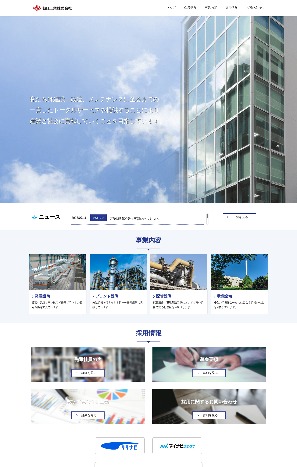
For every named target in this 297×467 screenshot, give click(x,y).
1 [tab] (143, 200)
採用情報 (231, 7)
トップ (171, 7)
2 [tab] (148, 200)
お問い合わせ (255, 7)
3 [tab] (154, 200)
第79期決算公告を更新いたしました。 (135, 218)
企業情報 (190, 7)
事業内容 (211, 7)
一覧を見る (240, 217)
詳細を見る (89, 372)
